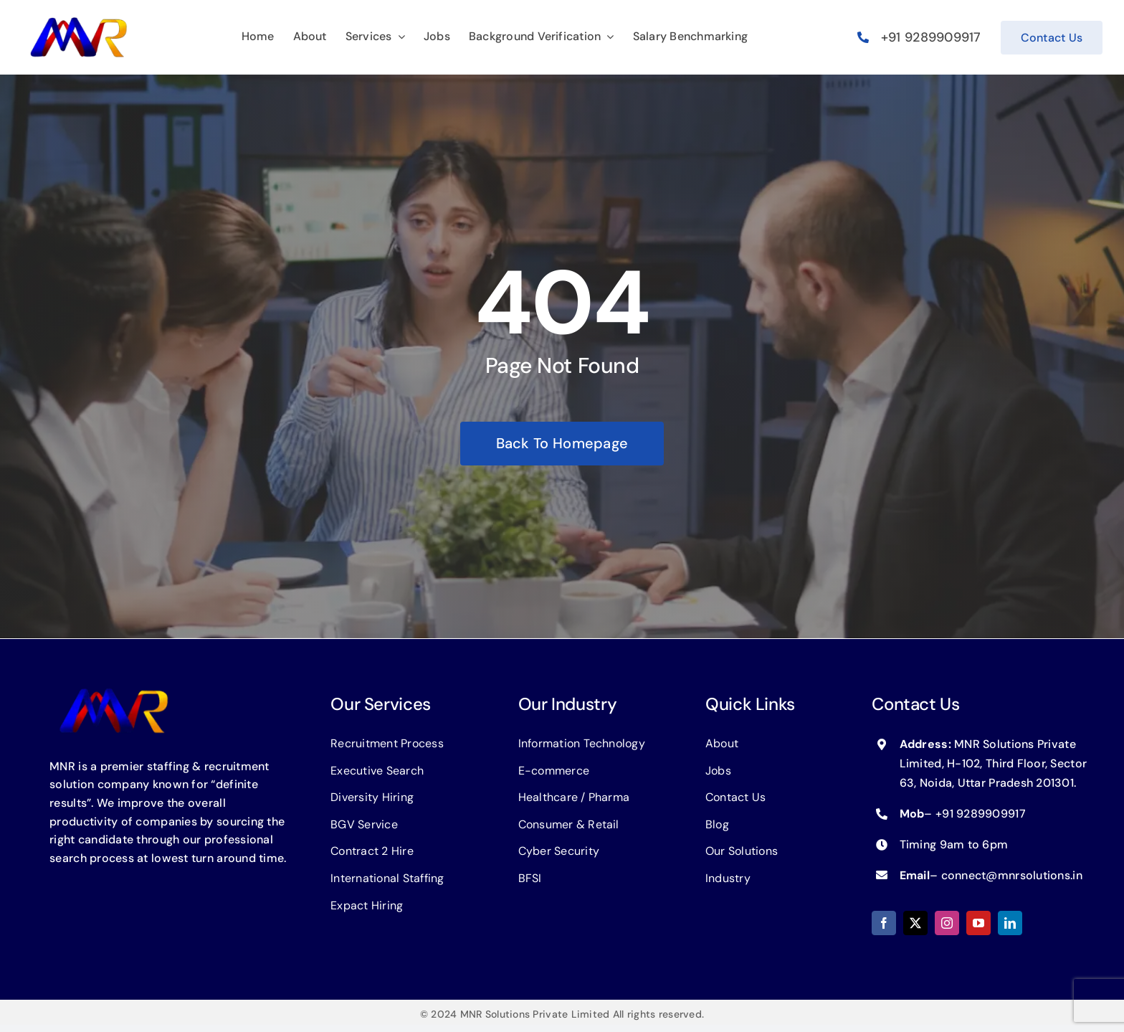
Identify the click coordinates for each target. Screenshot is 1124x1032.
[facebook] (884, 923)
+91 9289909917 (931, 37)
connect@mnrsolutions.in (1011, 875)
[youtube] (978, 923)
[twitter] (915, 923)
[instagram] (947, 923)
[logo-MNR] (79, 20)
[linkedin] (1010, 923)
